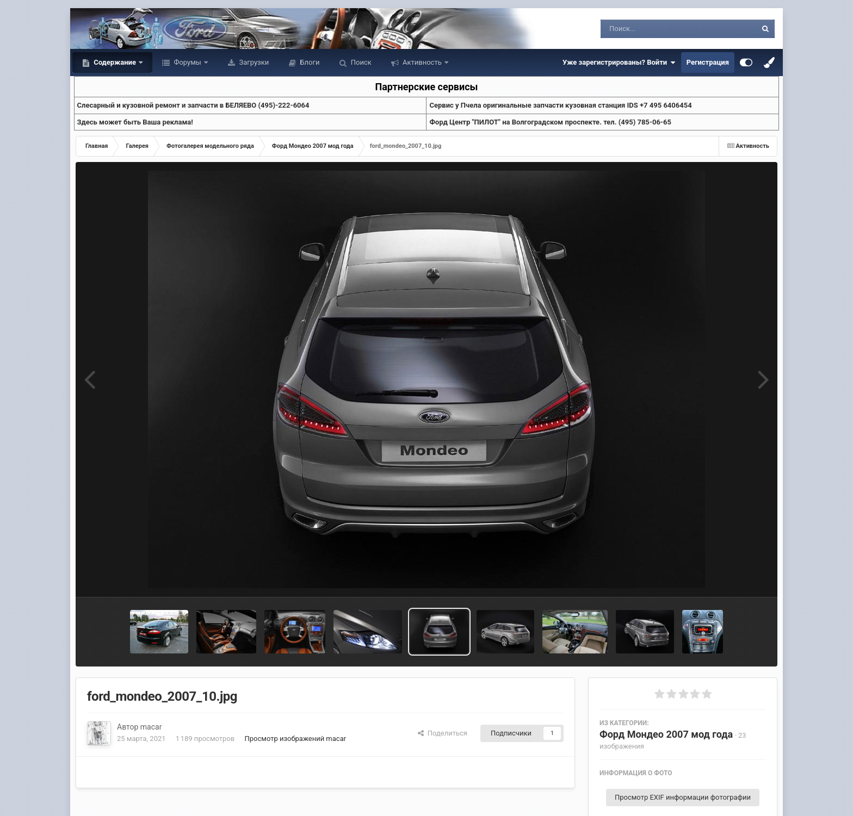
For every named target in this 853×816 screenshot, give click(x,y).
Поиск (360, 62)
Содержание (115, 62)
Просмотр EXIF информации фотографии (683, 797)
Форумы (187, 62)
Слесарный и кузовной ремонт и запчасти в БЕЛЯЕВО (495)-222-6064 (193, 105)
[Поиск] (658, 29)
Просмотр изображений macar (295, 738)
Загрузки (253, 62)
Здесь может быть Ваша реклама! (135, 122)
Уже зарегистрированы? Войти (619, 62)
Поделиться (442, 733)
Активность (422, 62)
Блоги (308, 62)
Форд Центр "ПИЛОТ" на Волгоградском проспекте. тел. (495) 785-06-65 (550, 122)
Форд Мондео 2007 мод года (666, 734)
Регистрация (708, 62)
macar (151, 726)
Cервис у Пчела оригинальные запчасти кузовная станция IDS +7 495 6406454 (560, 105)
